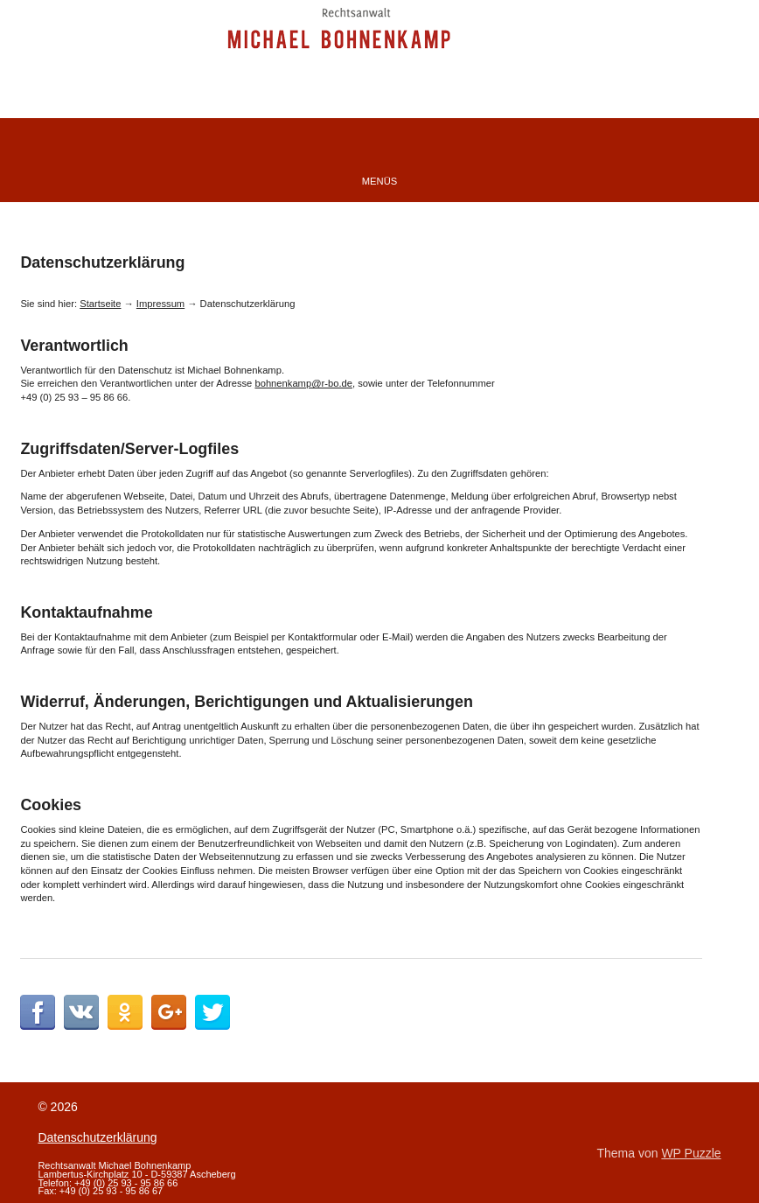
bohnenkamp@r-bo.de (303, 383)
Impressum (160, 303)
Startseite (100, 303)
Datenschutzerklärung (97, 1137)
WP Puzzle (691, 1153)
